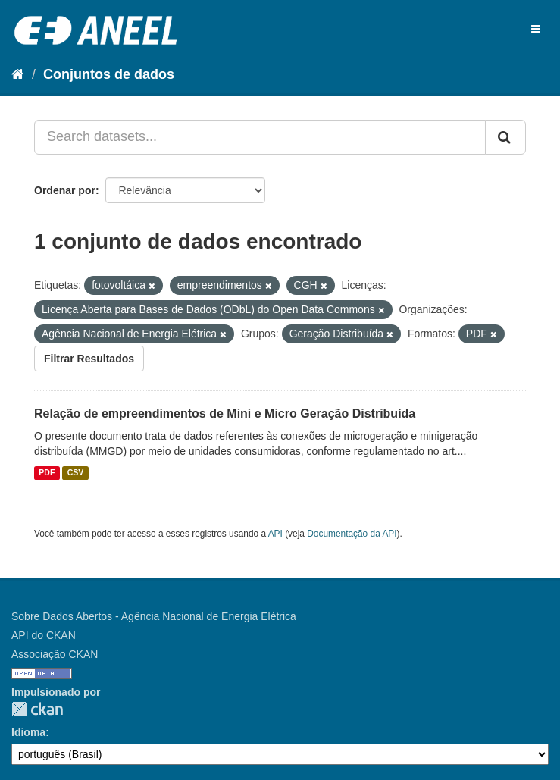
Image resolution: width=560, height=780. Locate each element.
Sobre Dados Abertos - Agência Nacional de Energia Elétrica (153, 616)
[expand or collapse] (536, 29)
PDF (47, 473)
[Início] (17, 74)
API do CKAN (43, 635)
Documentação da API (351, 533)
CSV (75, 473)
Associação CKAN (54, 654)
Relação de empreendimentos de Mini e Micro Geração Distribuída (224, 413)
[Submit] (505, 137)
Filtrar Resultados (89, 358)
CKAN (37, 709)
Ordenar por (64, 190)
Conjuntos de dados (108, 74)
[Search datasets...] (260, 137)
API (275, 533)
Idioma (28, 732)
